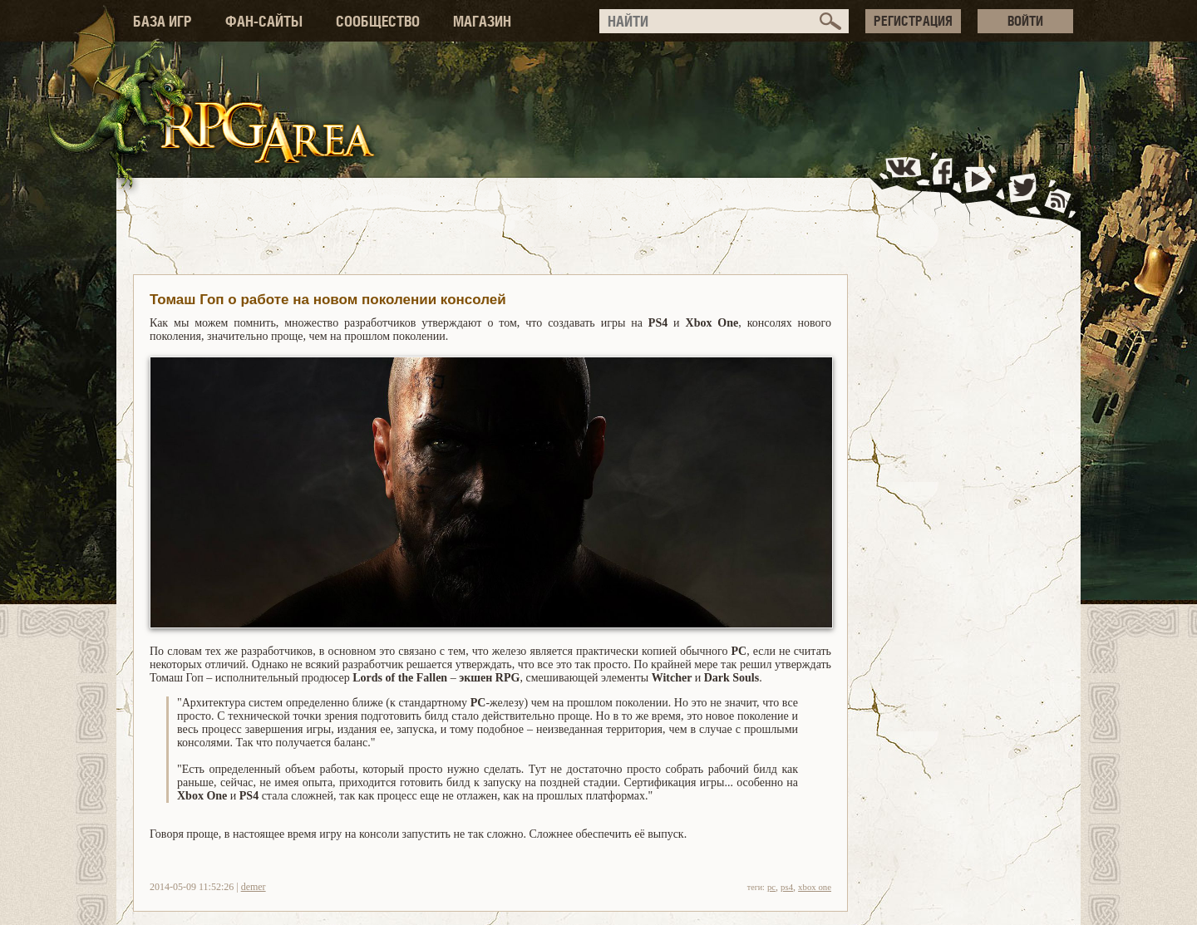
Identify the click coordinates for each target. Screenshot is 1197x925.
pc (771, 887)
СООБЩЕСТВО (378, 21)
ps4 (787, 887)
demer (253, 887)
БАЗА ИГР (162, 21)
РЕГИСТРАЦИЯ (913, 20)
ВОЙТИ (1025, 20)
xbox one (814, 887)
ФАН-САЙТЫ (264, 21)
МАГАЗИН (482, 21)
